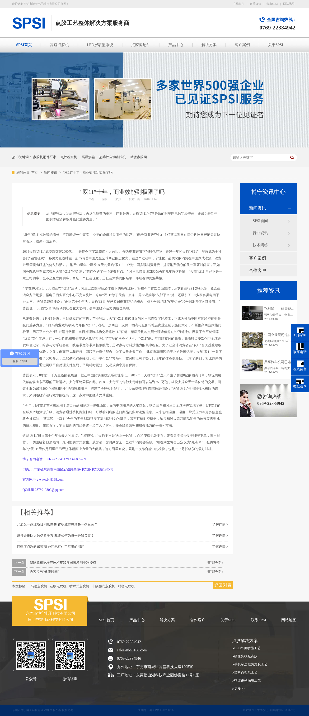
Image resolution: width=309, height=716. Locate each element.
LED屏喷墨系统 (100, 45)
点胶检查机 (69, 157)
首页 (35, 172)
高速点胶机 (59, 45)
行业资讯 (260, 233)
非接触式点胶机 (103, 586)
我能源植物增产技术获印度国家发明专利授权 (63, 562)
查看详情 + (215, 562)
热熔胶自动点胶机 (112, 157)
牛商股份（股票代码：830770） (277, 710)
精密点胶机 (126, 586)
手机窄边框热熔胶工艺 (250, 664)
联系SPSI (255, 3)
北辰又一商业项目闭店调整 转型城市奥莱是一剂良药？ (57, 524)
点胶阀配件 (140, 45)
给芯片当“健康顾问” (44, 572)
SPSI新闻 (260, 221)
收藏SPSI (272, 3)
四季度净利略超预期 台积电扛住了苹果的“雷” (50, 547)
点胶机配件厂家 (44, 157)
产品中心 (175, 45)
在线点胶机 (58, 586)
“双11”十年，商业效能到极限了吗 (87, 172)
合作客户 (257, 270)
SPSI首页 (24, 45)
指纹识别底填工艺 (247, 680)
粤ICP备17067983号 (162, 710)
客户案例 (242, 45)
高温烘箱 (88, 157)
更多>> (239, 688)
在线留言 (238, 3)
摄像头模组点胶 (246, 656)
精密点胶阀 (138, 157)
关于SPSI (275, 45)
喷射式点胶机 (79, 586)
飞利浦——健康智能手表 (282, 309)
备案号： (144, 710)
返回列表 (222, 585)
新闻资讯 (51, 172)
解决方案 (209, 45)
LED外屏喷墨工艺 (247, 648)
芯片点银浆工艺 (246, 672)
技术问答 (260, 245)
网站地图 (289, 3)
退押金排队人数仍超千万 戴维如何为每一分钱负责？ (55, 535)
